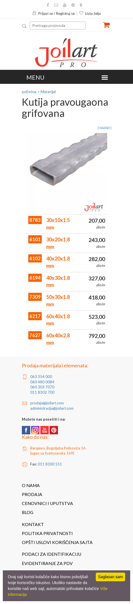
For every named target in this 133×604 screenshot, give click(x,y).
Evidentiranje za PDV (47, 563)
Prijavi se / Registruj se (53, 13)
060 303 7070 (42, 387)
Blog (27, 512)
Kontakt (33, 524)
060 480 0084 (42, 382)
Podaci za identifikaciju (51, 554)
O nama (31, 485)
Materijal (48, 91)
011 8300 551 (50, 464)
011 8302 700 (42, 392)
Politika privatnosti (47, 533)
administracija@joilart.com (52, 408)
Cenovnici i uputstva (47, 503)
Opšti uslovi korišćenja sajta (57, 542)
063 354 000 (41, 376)
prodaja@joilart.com (47, 403)
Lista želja (90, 13)
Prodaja (32, 494)
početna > (31, 91)
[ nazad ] (104, 128)
